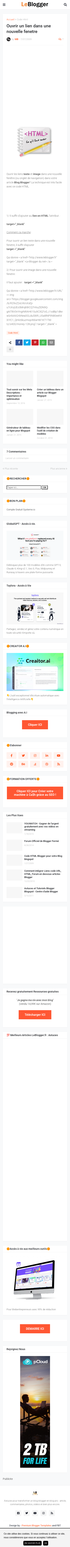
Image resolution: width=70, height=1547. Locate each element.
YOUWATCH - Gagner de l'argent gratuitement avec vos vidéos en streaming (41, 826)
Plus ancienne (57, 468)
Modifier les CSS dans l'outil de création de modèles (48, 430)
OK (44, 487)
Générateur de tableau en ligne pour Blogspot (18, 429)
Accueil (10, 19)
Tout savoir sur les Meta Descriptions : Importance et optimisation (19, 394)
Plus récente (11, 468)
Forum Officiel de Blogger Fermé (41, 841)
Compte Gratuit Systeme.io (21, 509)
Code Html (22, 19)
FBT (59, 1525)
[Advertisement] (35, 84)
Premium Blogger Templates (37, 1525)
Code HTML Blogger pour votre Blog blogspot (43, 858)
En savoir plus (32, 1543)
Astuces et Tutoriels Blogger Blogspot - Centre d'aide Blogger (41, 890)
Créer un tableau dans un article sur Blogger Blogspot (50, 392)
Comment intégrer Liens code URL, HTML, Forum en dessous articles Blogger (42, 874)
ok (45, 1543)
